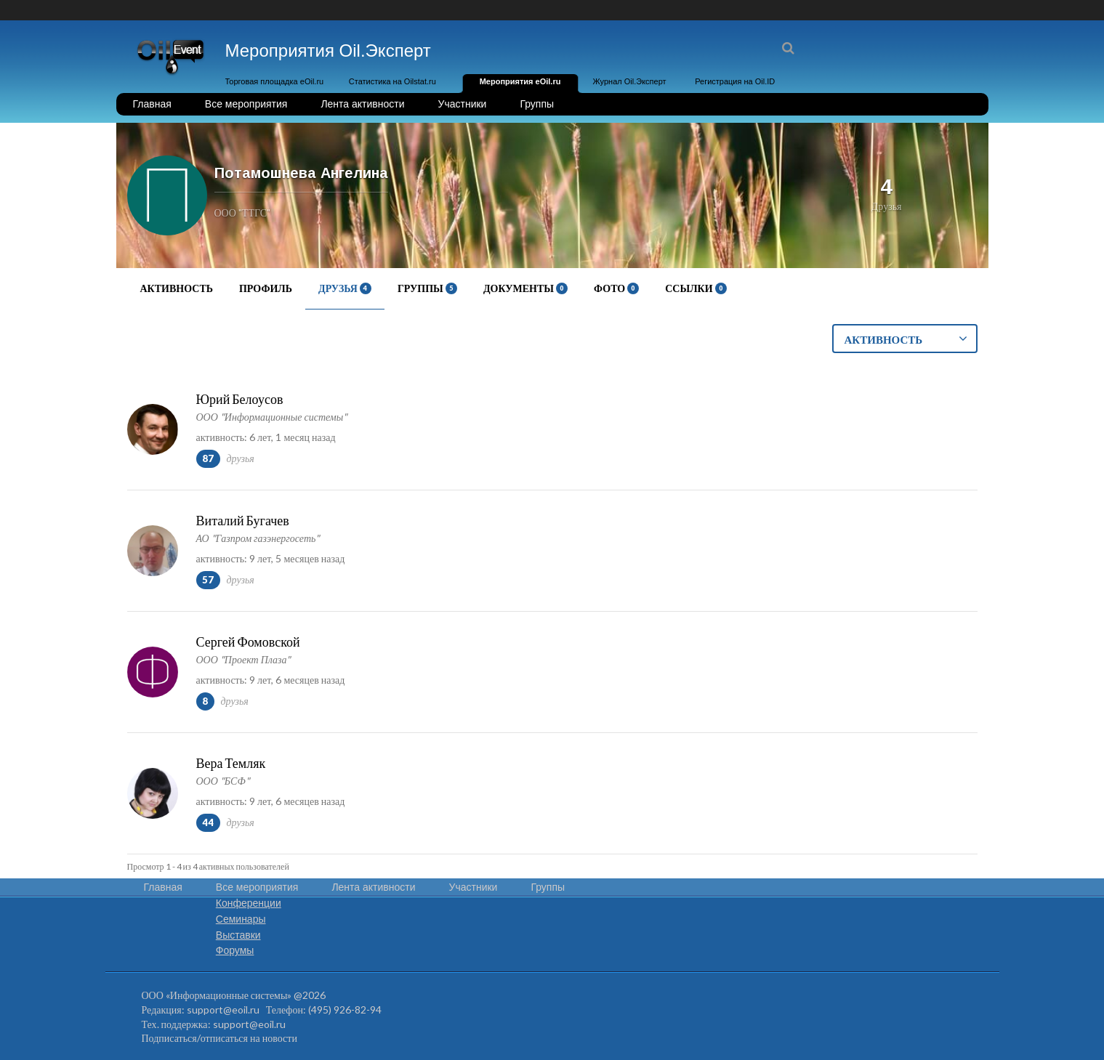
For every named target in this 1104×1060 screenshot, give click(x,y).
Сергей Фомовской (248, 642)
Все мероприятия (246, 104)
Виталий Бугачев (242, 520)
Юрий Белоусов (239, 399)
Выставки (238, 935)
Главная (152, 104)
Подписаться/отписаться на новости (219, 1038)
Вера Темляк (231, 763)
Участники (462, 104)
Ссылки (695, 288)
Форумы (235, 950)
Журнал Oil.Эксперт (629, 81)
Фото (616, 288)
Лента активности (362, 104)
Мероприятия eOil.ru (520, 81)
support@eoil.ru (223, 1009)
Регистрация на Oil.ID (735, 81)
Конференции (248, 903)
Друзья (344, 288)
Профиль (265, 288)
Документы (525, 288)
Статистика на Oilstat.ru (392, 81)
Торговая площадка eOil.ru (274, 81)
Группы (537, 104)
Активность (176, 288)
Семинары (241, 919)
